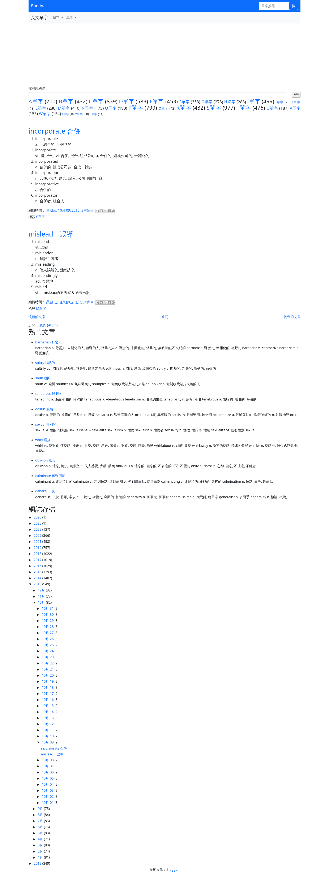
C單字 (96, 101)
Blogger (172, 869)
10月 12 (48, 724)
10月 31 (48, 608)
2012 (38, 863)
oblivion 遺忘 (45, 460)
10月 (42, 602)
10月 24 (48, 651)
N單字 (87, 108)
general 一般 (45, 491)
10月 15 (48, 705)
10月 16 (48, 699)
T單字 (244, 107)
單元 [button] (70, 17)
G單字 (207, 102)
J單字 (280, 102)
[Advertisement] (164, 55)
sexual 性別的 (45, 424)
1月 (41, 857)
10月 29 (48, 620)
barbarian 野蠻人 (48, 342)
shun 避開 (43, 378)
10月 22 (48, 663)
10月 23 (48, 657)
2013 (38, 584)
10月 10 (48, 736)
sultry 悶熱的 (45, 362)
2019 (38, 547)
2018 (38, 553)
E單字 (157, 101)
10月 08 (48, 760)
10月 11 (48, 730)
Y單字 (79, 114)
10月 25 (48, 645)
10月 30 (48, 614)
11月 (42, 596)
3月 (41, 845)
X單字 (65, 114)
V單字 (295, 108)
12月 (42, 590)
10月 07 (48, 766)
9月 (41, 808)
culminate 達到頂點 (50, 475)
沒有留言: (87, 210)
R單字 (183, 107)
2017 (38, 560)
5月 (41, 833)
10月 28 (48, 626)
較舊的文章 (292, 316)
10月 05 (48, 778)
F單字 (184, 102)
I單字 (253, 101)
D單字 (126, 101)
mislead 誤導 (51, 233)
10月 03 (48, 790)
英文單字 (39, 17)
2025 (38, 523)
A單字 (36, 101)
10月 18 (48, 687)
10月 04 (48, 784)
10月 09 (48, 742)
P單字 (135, 107)
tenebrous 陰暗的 (48, 393)
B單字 (66, 101)
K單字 (295, 102)
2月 (41, 851)
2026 (38, 517)
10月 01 (48, 802)
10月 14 (48, 712)
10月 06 (48, 772)
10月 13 (48, 718)
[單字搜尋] (274, 6)
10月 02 (48, 796)
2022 (38, 535)
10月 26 (48, 639)
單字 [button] (56, 17)
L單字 (40, 108)
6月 (41, 827)
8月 (41, 814)
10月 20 (48, 675)
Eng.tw (37, 6)
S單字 (214, 107)
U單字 (272, 108)
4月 (41, 839)
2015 (38, 572)
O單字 (110, 108)
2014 (38, 578)
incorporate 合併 (54, 130)
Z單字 (93, 114)
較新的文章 (37, 316)
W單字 (45, 113)
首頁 (164, 316)
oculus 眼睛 (44, 409)
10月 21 (48, 669)
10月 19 (48, 681)
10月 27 (48, 632)
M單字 (64, 108)
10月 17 (48, 693)
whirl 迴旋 (43, 440)
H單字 (230, 102)
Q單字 (163, 108)
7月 (41, 821)
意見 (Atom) (48, 325)
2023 (38, 529)
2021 (38, 541)
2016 (38, 566)
